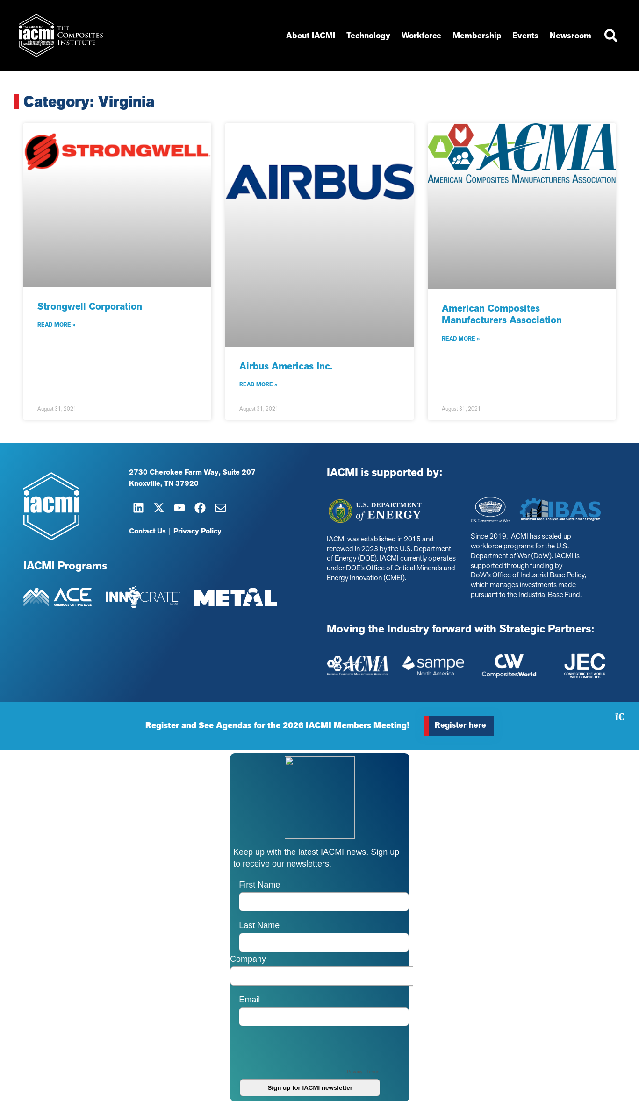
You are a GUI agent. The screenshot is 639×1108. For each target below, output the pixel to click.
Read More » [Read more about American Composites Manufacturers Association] (461, 338)
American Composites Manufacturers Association (502, 314)
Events (525, 35)
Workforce (421, 35)
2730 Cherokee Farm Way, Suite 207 (192, 472)
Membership (476, 35)
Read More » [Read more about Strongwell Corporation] (56, 324)
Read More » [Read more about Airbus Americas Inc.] (258, 384)
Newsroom (570, 35)
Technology (368, 35)
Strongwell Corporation (89, 306)
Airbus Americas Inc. (285, 366)
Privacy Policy (197, 531)
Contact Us (147, 531)
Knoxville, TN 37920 (164, 483)
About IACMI (310, 35)
